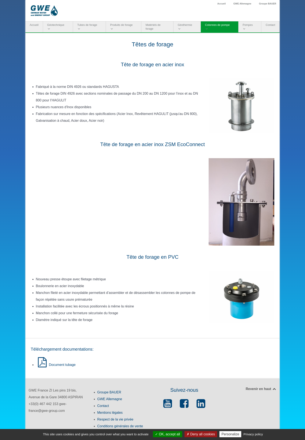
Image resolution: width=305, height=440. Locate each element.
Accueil (221, 3)
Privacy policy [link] (253, 434)
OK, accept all (167, 434)
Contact (103, 406)
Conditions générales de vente (120, 426)
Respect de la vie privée (115, 419)
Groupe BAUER (267, 3)
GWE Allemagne (242, 3)
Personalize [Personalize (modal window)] (230, 434)
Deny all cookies (201, 434)
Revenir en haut (261, 389)
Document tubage (56, 365)
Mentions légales (110, 412)
